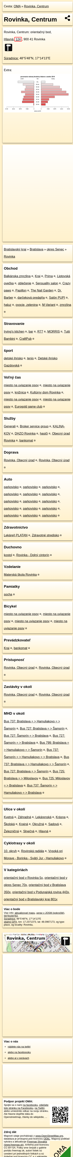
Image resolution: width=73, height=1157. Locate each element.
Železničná (11, 831)
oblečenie (24, 283)
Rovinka (9, 256)
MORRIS (53, 331)
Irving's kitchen (14, 331)
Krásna (61, 817)
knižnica (20, 392)
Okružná (38, 824)
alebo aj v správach (18, 1058)
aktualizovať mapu (25, 912)
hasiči (44, 433)
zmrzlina (65, 304)
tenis (30, 358)
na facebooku (30, 1105)
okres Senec (55, 249)
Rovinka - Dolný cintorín (32, 555)
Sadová (53, 824)
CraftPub (25, 338)
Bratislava (36, 249)
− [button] (9, 157)
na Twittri (40, 1108)
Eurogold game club (28, 406)
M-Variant (48, 304)
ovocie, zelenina (27, 304)
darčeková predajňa (31, 297)
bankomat (26, 440)
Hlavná (13, 39)
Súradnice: (11, 58)
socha (8, 594)
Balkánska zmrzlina (17, 276)
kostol (8, 555)
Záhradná (24, 817)
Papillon (21, 290)
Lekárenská (43, 817)
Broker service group (34, 426)
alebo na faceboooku (19, 1052)
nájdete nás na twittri (19, 1046)
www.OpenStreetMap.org (49, 1135)
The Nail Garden (42, 290)
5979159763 (11, 915)
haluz (7, 304)
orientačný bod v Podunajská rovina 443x (40, 892)
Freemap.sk (51, 235)
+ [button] (9, 151)
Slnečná (28, 831)
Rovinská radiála (32, 851)
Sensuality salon (47, 283)
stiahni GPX (10, 921)
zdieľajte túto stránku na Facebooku (26, 1106)
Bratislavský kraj (15, 249)
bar (31, 331)
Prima (49, 276)
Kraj (37, 276)
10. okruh (10, 851)
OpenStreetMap (31, 235)
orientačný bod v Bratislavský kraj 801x (31, 899)
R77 (40, 331)
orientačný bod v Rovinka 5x (23, 877)
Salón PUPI (57, 297)
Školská (9, 824)
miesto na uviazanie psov (21, 385)
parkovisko (11, 487)
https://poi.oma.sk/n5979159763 (20, 238)
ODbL (47, 1138)
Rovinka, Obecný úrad (19, 460)
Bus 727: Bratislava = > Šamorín (42, 728)
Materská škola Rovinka (20, 574)
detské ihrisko (13, 358)
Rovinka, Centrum (36, 6)
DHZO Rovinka (25, 433)
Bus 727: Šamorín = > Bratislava (26, 735)
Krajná (23, 824)
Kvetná (9, 817)
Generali (9, 426)
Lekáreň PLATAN (15, 535)
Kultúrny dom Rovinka (45, 392)
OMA (17, 6)
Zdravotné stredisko (45, 535)
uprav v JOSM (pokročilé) (50, 912)
